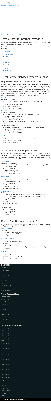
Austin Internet (5, 299)
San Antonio (8, 70)
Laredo (7, 64)
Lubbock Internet (5, 317)
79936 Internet (5, 341)
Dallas (6, 56)
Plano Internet (4, 319)
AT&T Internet (4, 267)
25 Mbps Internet (5, 176)
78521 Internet (5, 369)
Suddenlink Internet (6, 285)
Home (3, 35)
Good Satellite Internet (7, 228)
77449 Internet (5, 330)
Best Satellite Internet (7, 251)
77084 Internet (5, 338)
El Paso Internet (5, 307)
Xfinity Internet (5, 275)
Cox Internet (4, 280)
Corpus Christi (9, 54)
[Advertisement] (25, 21)
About (2, 380)
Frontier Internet (5, 273)
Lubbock (7, 67)
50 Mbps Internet (5, 161)
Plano (6, 68)
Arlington (7, 51)
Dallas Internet (5, 304)
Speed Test (4, 385)
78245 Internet (5, 362)
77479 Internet (5, 359)
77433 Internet (5, 336)
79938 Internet (5, 346)
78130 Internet (5, 351)
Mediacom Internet (6, 288)
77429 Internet (5, 348)
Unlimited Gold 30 (6, 191)
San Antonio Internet (6, 322)
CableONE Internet (6, 290)
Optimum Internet (5, 283)
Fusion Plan (4, 97)
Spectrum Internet (5, 278)
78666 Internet (5, 372)
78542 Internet (5, 377)
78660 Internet (5, 333)
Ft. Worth (7, 60)
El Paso (7, 59)
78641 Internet (5, 357)
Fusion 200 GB (5, 111)
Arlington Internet (5, 296)
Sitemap (3, 383)
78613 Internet (5, 367)
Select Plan (4, 135)
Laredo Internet (5, 314)
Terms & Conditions (6, 390)
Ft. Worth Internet (5, 309)
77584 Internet (5, 364)
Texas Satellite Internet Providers (16, 35)
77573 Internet (5, 343)
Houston (7, 62)
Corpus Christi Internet (7, 302)
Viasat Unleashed (6, 206)
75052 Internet (5, 354)
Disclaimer (4, 393)
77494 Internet (5, 328)
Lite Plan (3, 124)
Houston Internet (5, 312)
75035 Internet (5, 374)
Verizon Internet (5, 270)
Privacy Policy (4, 388)
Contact (3, 395)
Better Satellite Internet (7, 238)
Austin (6, 53)
